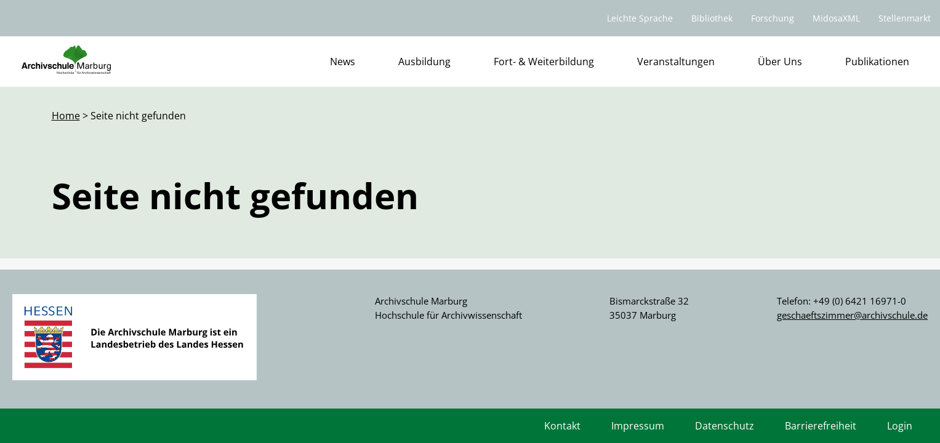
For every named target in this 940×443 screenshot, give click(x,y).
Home (66, 115)
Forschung (772, 18)
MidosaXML (836, 18)
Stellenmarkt (904, 18)
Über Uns (780, 61)
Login (899, 426)
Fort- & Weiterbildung (544, 61)
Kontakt (562, 426)
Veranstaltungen (676, 61)
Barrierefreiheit (820, 426)
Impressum (637, 426)
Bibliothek (712, 18)
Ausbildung (424, 61)
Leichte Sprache (640, 18)
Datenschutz (724, 426)
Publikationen (877, 61)
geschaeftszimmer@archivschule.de (852, 315)
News (342, 61)
